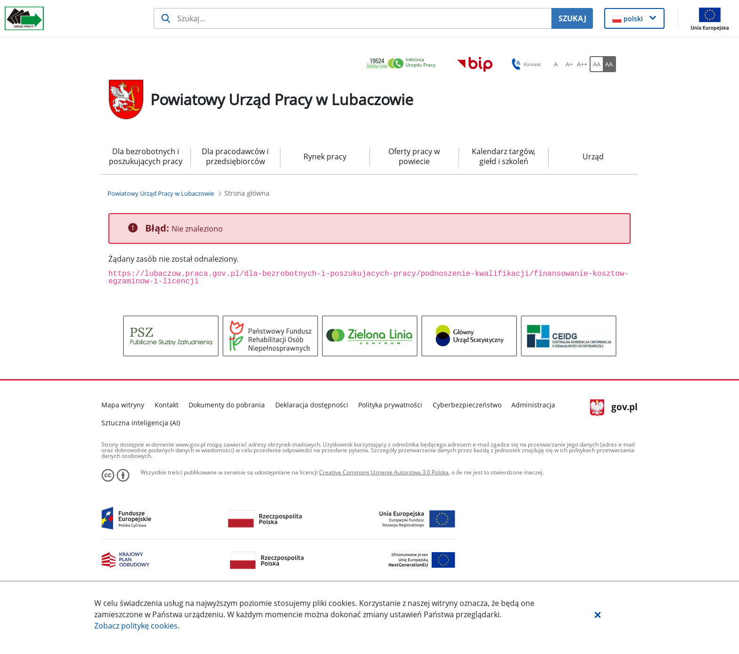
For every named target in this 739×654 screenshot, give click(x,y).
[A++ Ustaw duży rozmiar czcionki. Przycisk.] (582, 64)
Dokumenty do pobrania (227, 404)
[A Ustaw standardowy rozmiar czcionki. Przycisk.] (555, 64)
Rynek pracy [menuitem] (325, 156)
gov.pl (614, 407)
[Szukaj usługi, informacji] (353, 18)
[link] (403, 64)
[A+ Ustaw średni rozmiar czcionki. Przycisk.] (569, 64)
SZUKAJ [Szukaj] (572, 18)
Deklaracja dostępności (311, 404)
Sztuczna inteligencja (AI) (140, 422)
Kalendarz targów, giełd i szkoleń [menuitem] (503, 156)
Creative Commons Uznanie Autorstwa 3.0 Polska (384, 472)
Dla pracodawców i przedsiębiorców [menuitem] (235, 156)
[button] (597, 614)
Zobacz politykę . (137, 626)
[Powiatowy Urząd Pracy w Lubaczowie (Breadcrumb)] (160, 193)
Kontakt (167, 404)
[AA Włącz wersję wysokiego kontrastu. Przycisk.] (609, 64)
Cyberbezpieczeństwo (467, 404)
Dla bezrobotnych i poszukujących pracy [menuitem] (145, 156)
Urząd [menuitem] (593, 156)
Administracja (533, 404)
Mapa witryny (122, 404)
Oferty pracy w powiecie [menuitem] (414, 156)
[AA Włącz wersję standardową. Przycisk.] (596, 64)
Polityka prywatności (390, 404)
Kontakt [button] (525, 64)
